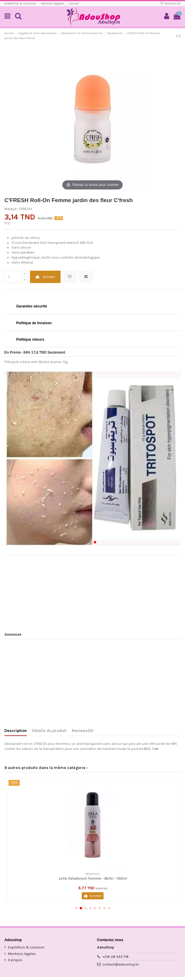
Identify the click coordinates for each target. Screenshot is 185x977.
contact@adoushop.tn (120, 964)
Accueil (74, 3)
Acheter (45, 277)
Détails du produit (49, 730)
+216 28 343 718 (115, 957)
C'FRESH (25, 209)
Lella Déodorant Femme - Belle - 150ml (93, 878)
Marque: (11, 209)
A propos (15, 960)
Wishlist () (170, 3)
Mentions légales (53, 3)
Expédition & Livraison (20, 3)
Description (15, 730)
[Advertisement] (92, 591)
